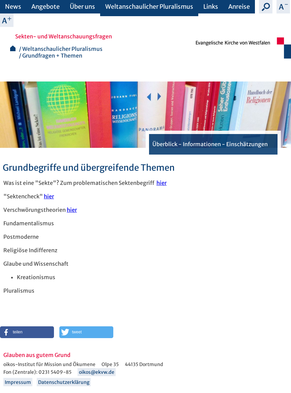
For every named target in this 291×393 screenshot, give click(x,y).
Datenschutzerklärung (63, 382)
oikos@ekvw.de (96, 372)
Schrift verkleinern (283, 6)
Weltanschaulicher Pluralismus (149, 6)
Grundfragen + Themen (52, 55)
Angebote (45, 6)
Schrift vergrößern (6, 20)
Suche (265, 6)
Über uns (82, 6)
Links (210, 6)
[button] (27, 332)
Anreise (239, 6)
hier (161, 182)
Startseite (13, 48)
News (13, 6)
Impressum (18, 382)
